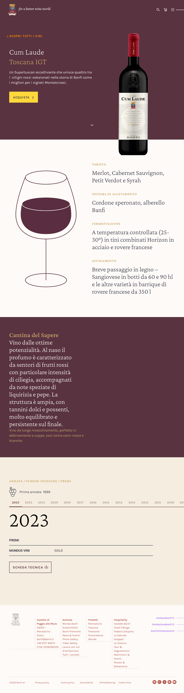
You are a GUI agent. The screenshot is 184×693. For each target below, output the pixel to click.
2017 (80, 502)
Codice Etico (125, 682)
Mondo (92, 639)
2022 (28, 502)
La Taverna (120, 643)
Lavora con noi (71, 646)
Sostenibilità (70, 627)
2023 (15, 502)
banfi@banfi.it (45, 639)
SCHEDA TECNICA (28, 567)
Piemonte (94, 631)
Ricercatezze (95, 635)
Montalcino (95, 623)
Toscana (93, 627)
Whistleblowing (107, 682)
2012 (144, 502)
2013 (131, 502)
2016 (93, 502)
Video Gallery (70, 643)
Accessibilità (86, 682)
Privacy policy (42, 682)
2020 (54, 502)
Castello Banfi (122, 623)
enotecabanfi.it (165, 617)
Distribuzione (71, 650)
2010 (170, 502)
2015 (106, 502)
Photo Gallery (70, 639)
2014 (119, 502)
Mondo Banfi (70, 623)
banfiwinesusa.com (162, 630)
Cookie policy (67, 682)
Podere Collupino (124, 631)
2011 (157, 502)
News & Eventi (71, 635)
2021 (41, 502)
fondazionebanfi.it (163, 624)
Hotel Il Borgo (122, 627)
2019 (67, 502)
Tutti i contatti (71, 654)
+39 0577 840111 (46, 643)
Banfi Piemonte (72, 631)
